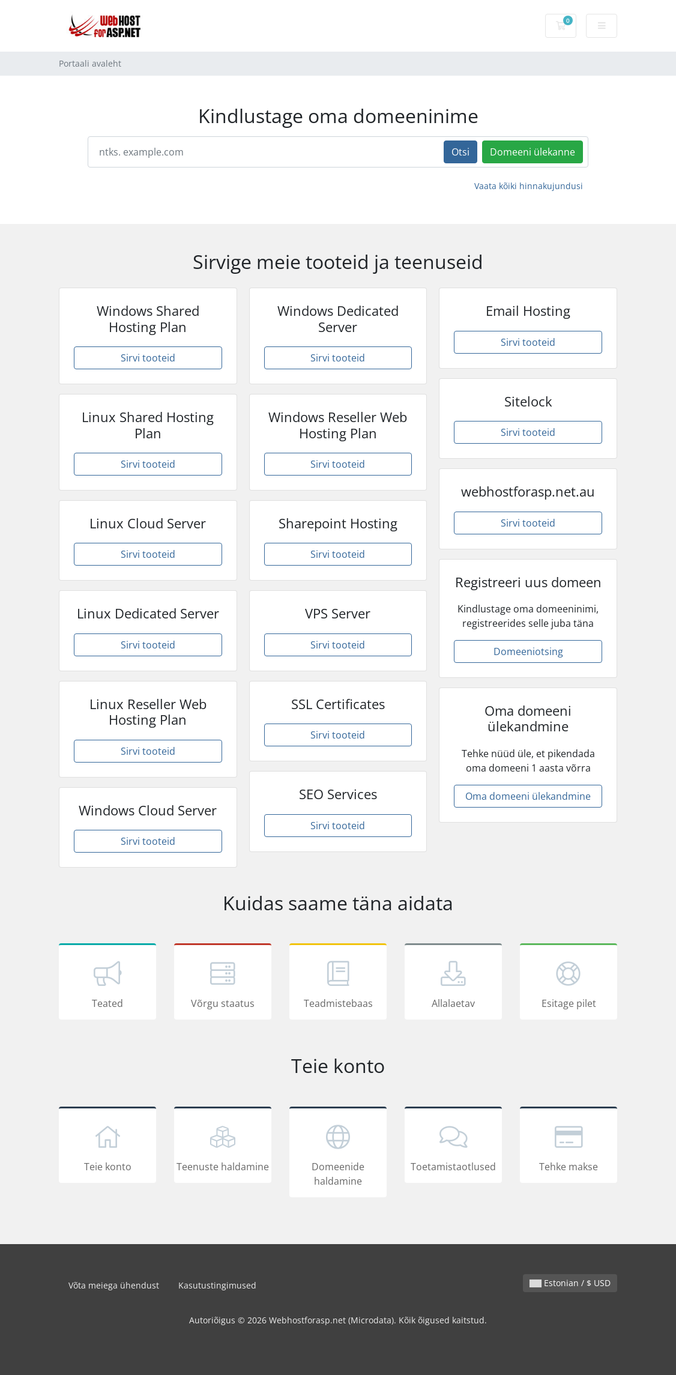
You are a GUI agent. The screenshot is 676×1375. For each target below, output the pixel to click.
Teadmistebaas (338, 983)
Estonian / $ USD (570, 1283)
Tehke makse (568, 1146)
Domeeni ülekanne (532, 152)
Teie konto (107, 1146)
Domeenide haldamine (338, 1154)
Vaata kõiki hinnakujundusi (528, 186)
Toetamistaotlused (453, 1146)
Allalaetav (453, 983)
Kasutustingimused (217, 1285)
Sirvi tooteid (148, 357)
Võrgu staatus (222, 983)
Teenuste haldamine (222, 1146)
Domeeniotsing (528, 651)
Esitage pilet (568, 983)
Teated (107, 983)
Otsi (460, 152)
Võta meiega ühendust (113, 1285)
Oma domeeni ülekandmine (528, 796)
